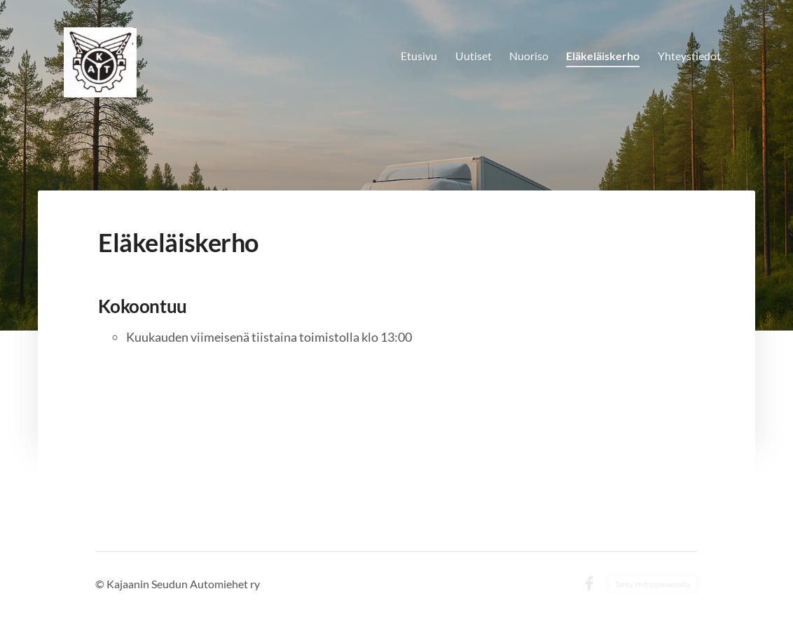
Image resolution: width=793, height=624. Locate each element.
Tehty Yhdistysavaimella (652, 584)
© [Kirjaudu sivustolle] (100, 583)
